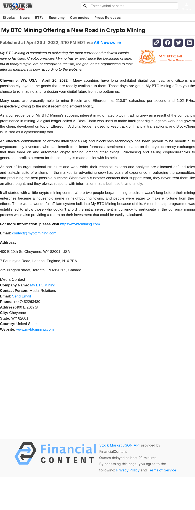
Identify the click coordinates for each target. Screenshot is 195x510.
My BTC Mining (42, 285)
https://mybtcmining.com (80, 224)
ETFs (39, 17)
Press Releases (107, 17)
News (25, 17)
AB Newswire (107, 42)
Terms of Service (162, 470)
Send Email (21, 296)
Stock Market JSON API (119, 445)
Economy (57, 17)
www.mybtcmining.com (35, 329)
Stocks (9, 17)
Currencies (79, 17)
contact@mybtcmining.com (34, 233)
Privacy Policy (128, 470)
